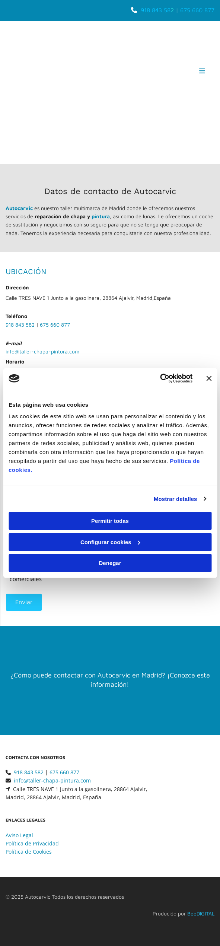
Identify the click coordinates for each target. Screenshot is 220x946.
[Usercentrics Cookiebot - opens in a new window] (159, 378)
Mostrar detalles (175, 499)
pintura (101, 216)
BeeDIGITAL (200, 913)
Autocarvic (19, 208)
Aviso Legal (19, 835)
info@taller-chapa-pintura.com (42, 351)
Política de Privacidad (32, 843)
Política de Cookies (29, 851)
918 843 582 (20, 324)
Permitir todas (110, 521)
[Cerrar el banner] (208, 378)
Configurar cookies (110, 542)
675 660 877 (197, 10)
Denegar (110, 563)
